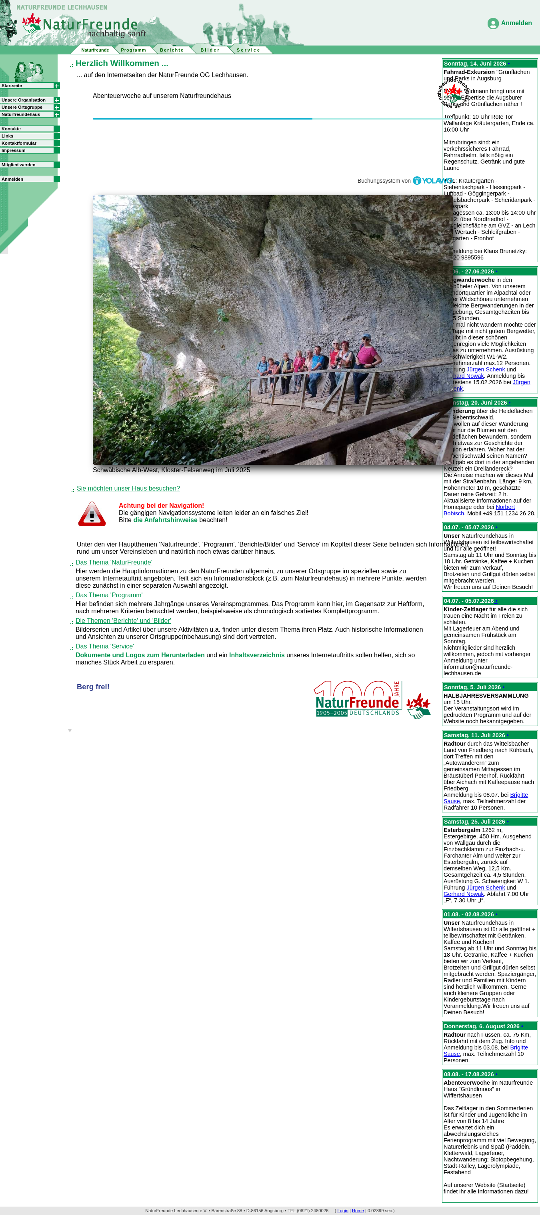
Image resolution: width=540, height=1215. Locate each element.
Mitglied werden (19, 164)
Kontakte (11, 128)
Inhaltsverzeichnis (257, 655)
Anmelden (516, 23)
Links (7, 136)
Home (358, 1210)
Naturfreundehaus (21, 114)
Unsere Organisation (24, 100)
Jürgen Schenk (486, 369)
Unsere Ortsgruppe (22, 107)
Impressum (14, 150)
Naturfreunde (95, 50)
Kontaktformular (19, 143)
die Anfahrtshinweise (166, 520)
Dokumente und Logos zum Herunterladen (141, 655)
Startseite (12, 85)
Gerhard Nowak (464, 376)
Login (343, 1210)
